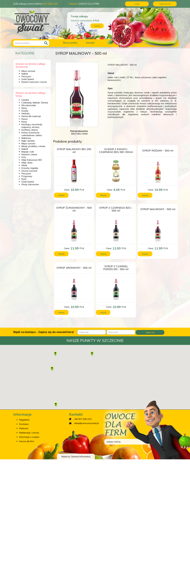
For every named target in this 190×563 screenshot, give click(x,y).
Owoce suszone (29, 170)
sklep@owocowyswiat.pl (86, 423)
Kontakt (90, 42)
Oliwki (24, 165)
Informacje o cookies (29, 437)
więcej (97, 26)
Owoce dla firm (26, 441)
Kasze (24, 119)
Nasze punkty (70, 42)
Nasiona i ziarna (29, 154)
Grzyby (24, 110)
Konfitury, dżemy (29, 130)
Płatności (23, 428)
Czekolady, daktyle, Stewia (34, 102)
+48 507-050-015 (83, 419)
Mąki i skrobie (28, 140)
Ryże (24, 179)
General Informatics (81, 456)
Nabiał (24, 73)
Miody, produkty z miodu (33, 146)
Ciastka (25, 99)
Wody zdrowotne (30, 184)
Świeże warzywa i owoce (34, 82)
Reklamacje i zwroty (29, 432)
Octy (23, 157)
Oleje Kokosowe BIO (31, 160)
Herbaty (25, 113)
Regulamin (24, 419)
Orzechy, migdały (29, 168)
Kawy (24, 121)
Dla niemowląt (28, 105)
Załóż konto (165, 4)
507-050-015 (50, 3)
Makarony (26, 138)
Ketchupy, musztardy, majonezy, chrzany (31, 126)
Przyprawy (26, 176)
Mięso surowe (28, 71)
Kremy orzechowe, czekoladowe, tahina (31, 134)
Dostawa (24, 424)
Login (137, 4)
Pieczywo (26, 76)
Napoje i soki (27, 151)
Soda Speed (27, 79)
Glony (24, 108)
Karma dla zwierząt (31, 116)
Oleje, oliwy (27, 162)
